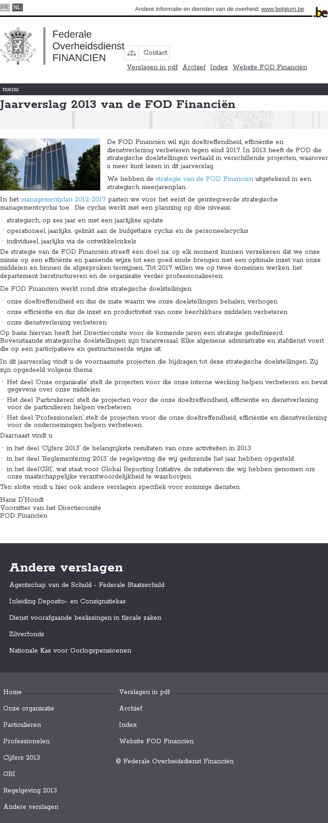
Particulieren (22, 725)
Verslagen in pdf (152, 67)
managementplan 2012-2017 (63, 199)
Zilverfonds (26, 634)
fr (4, 7)
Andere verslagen (30, 807)
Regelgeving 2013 (30, 791)
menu (10, 89)
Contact (155, 53)
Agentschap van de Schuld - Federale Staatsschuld (86, 585)
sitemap (131, 52)
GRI (9, 774)
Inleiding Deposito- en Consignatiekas (67, 601)
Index (219, 67)
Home (12, 692)
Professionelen (26, 741)
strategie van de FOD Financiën (204, 179)
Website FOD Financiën (269, 67)
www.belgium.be (282, 8)
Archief (193, 67)
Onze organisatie (28, 709)
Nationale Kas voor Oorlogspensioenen (70, 651)
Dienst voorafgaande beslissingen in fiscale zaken (85, 618)
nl (17, 7)
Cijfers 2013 (21, 758)
